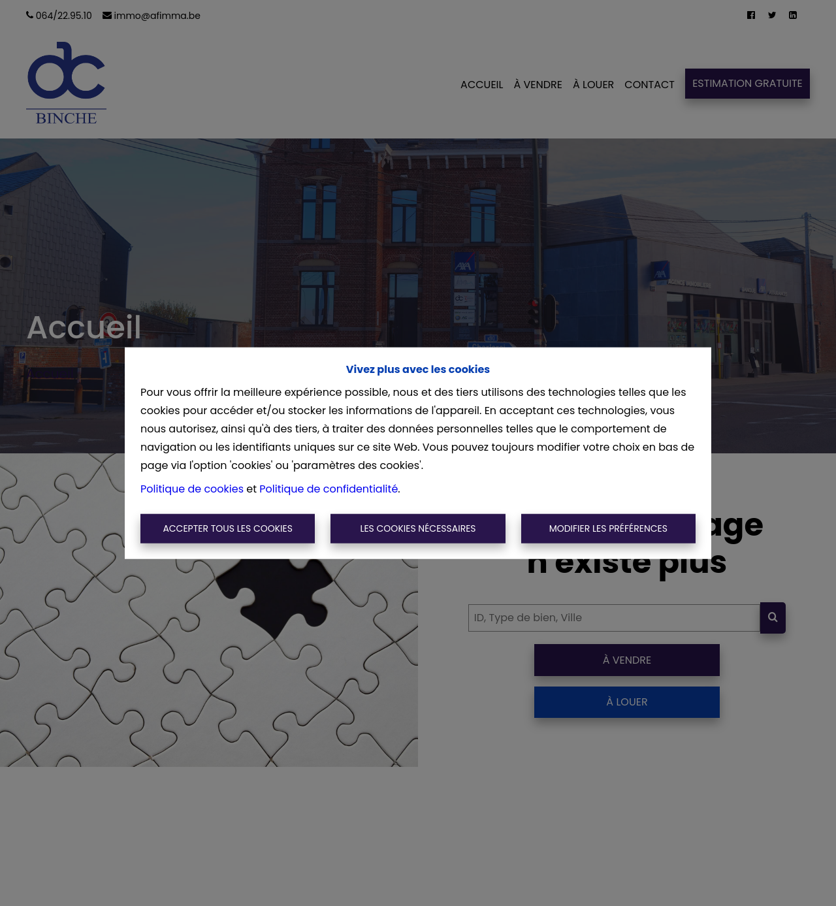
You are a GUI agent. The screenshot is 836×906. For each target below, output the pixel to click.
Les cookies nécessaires (417, 528)
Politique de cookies (192, 488)
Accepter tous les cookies (228, 528)
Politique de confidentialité (328, 488)
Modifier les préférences (608, 528)
